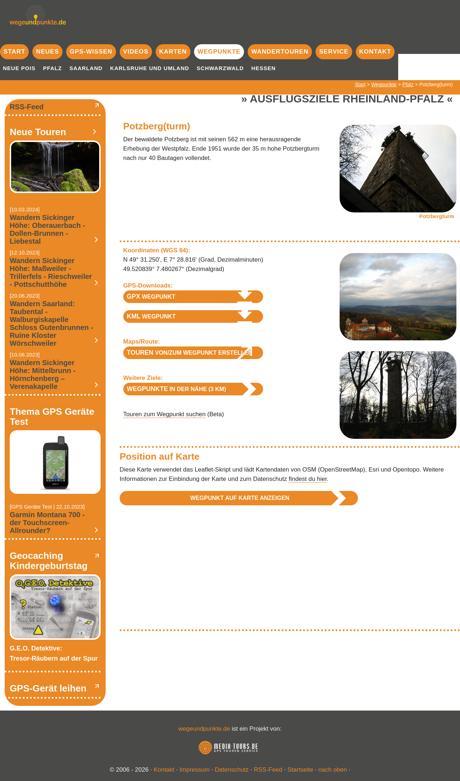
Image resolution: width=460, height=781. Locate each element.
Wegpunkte (219, 51)
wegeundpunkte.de (204, 728)
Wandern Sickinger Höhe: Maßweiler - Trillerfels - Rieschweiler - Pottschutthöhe (51, 272)
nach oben (332, 769)
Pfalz (52, 68)
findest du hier (308, 479)
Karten (173, 51)
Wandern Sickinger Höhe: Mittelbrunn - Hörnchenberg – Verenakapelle (42, 374)
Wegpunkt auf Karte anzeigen (239, 498)
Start (14, 51)
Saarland (85, 68)
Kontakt (375, 51)
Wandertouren (279, 51)
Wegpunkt (151, 296)
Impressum (194, 769)
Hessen (263, 68)
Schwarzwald (220, 68)
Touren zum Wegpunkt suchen (164, 414)
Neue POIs (19, 68)
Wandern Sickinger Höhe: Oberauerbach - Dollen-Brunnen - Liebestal (47, 229)
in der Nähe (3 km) (176, 388)
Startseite (300, 769)
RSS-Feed (26, 107)
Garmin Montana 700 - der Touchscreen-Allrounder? (47, 522)
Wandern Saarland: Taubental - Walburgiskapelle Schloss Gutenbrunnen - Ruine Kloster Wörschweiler (51, 323)
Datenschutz (232, 769)
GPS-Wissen (91, 51)
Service (333, 51)
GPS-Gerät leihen (48, 688)
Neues (47, 51)
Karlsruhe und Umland (149, 68)
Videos (135, 51)
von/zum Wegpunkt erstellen (190, 352)
